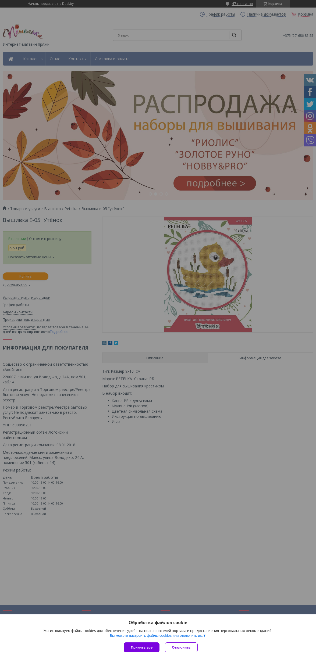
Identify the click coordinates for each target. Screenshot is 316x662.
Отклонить (181, 647)
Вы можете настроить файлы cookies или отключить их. (156, 636)
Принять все (141, 647)
